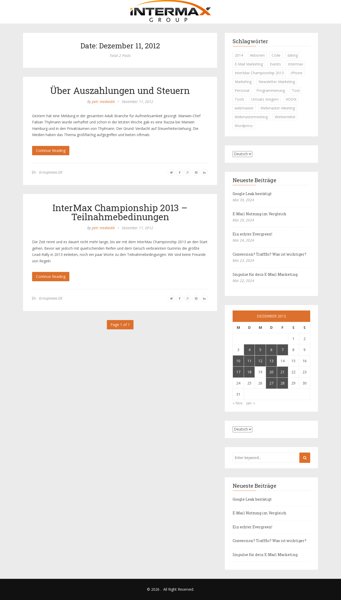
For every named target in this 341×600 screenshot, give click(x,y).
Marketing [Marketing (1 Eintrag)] (243, 81)
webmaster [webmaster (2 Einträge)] (244, 108)
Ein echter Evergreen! (252, 234)
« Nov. (238, 403)
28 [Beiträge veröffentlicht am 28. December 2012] (282, 383)
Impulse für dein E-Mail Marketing (265, 274)
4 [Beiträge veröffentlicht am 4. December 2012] (249, 349)
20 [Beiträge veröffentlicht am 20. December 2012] (271, 371)
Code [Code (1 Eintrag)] (276, 55)
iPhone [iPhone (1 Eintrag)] (296, 72)
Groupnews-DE (50, 172)
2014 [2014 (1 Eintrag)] (239, 55)
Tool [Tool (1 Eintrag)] (296, 90)
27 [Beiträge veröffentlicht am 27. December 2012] (271, 383)
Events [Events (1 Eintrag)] (275, 64)
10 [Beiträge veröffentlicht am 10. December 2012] (238, 360)
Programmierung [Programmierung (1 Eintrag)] (270, 90)
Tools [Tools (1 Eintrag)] (239, 99)
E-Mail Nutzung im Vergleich (259, 213)
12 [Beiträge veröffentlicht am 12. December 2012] (260, 360)
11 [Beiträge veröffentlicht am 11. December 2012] (249, 360)
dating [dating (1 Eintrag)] (292, 55)
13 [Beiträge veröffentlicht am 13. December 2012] (271, 360)
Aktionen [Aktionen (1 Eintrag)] (257, 55)
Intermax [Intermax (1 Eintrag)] (295, 64)
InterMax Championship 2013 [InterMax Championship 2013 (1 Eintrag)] (259, 72)
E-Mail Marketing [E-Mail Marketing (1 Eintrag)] (249, 64)
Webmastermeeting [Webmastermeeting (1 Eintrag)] (251, 116)
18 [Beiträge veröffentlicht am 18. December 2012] (249, 371)
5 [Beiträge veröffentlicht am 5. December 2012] (260, 349)
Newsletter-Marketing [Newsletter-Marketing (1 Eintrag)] (276, 81)
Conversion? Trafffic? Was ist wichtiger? (269, 254)
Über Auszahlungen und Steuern (120, 90)
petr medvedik (103, 101)
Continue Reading (50, 150)
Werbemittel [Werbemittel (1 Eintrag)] (285, 116)
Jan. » (250, 403)
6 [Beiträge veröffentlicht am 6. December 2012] (271, 349)
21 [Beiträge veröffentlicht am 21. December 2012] (282, 371)
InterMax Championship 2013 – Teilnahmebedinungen (120, 212)
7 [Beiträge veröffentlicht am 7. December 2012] (282, 349)
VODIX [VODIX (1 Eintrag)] (291, 99)
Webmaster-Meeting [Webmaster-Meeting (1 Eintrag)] (278, 108)
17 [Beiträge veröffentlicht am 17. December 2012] (238, 371)
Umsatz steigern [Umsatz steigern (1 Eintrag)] (265, 99)
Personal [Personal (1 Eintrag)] (242, 90)
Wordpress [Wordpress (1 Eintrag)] (244, 125)
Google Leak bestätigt (252, 193)
